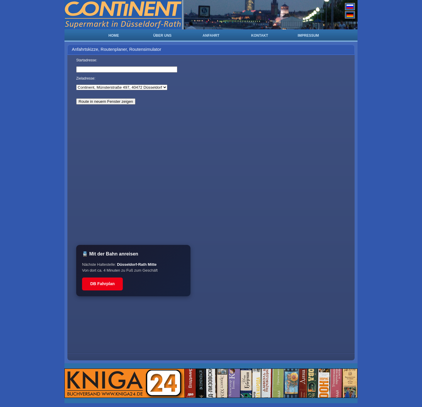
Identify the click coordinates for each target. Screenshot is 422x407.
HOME (113, 35)
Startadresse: (86, 60)
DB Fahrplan (102, 283)
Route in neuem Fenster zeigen (106, 101)
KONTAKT (259, 35)
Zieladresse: (85, 78)
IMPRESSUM (308, 35)
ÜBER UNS (162, 35)
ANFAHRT (211, 35)
